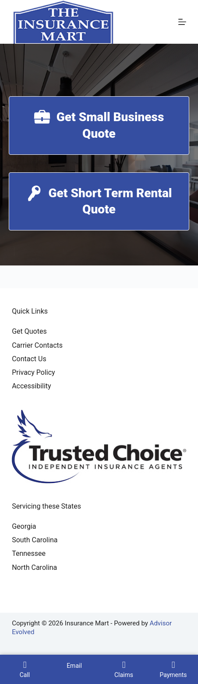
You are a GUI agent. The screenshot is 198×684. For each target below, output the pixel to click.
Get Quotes (29, 331)
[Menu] (182, 22)
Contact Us (29, 359)
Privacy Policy (33, 372)
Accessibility (31, 386)
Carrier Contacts (37, 345)
